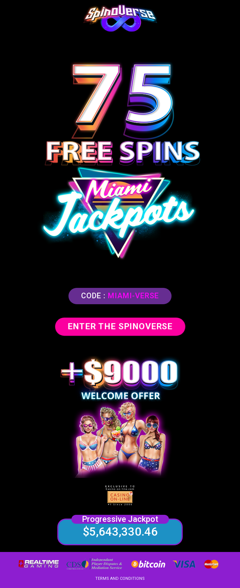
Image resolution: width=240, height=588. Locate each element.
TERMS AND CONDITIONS (120, 578)
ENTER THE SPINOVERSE (120, 326)
